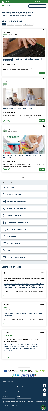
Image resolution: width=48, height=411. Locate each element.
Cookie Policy (5, 396)
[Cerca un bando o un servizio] (37, 6)
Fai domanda (6, 73)
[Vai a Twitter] (44, 390)
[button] (44, 29)
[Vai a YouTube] (44, 394)
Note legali (20, 387)
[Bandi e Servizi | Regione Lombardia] (6, 2)
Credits (19, 396)
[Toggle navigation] (3, 6)
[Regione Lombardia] (9, 6)
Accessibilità (5, 391)
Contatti (19, 391)
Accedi (38, 1)
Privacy (4, 387)
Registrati (43, 1)
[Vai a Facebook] (44, 385)
